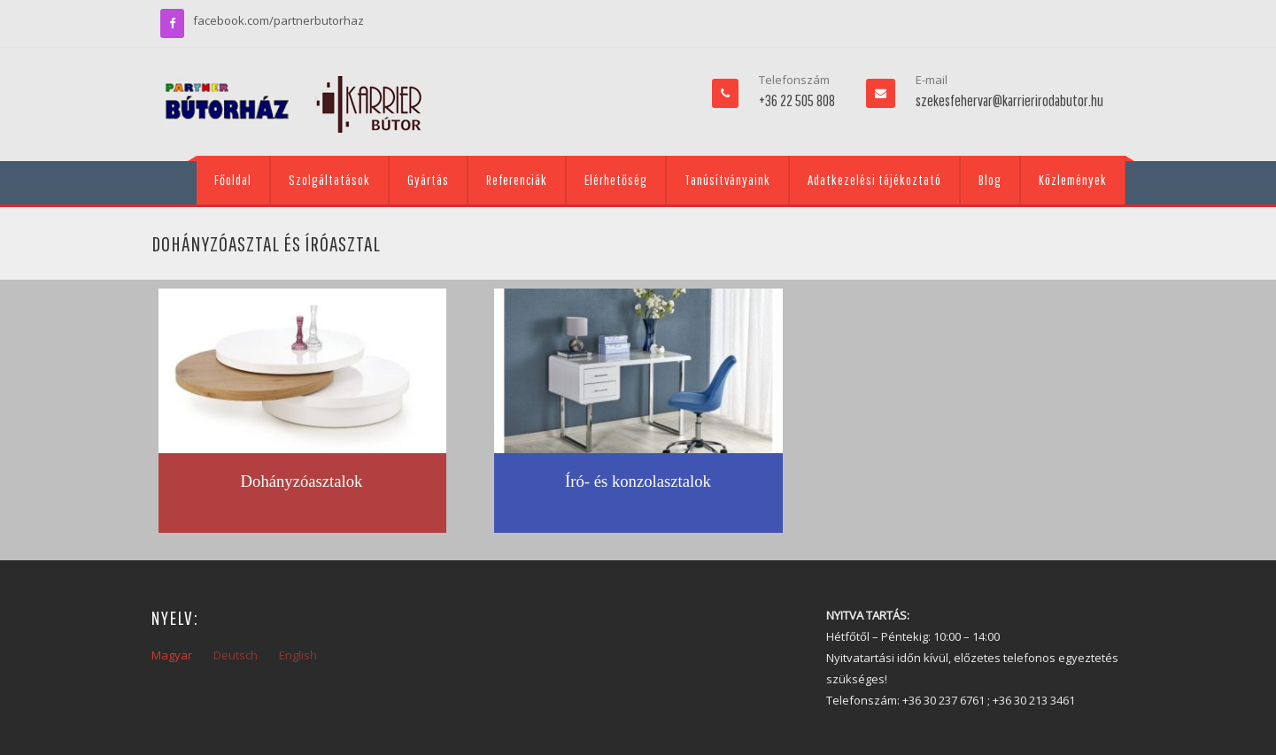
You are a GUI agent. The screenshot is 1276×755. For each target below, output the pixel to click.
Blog (989, 180)
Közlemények (1073, 180)
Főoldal (232, 180)
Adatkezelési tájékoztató (874, 180)
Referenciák (516, 180)
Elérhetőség (615, 180)
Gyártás (428, 180)
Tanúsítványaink (727, 180)
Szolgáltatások (329, 180)
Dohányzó (275, 481)
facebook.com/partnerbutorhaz (278, 20)
